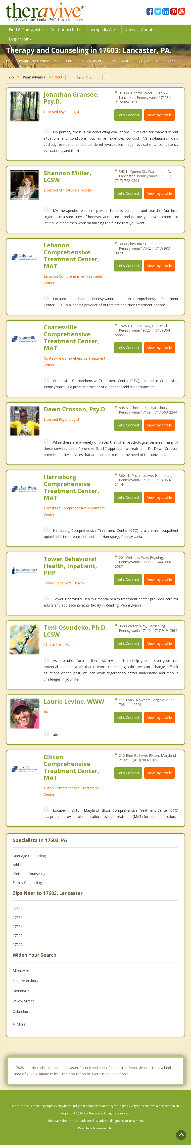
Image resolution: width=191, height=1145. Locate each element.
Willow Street (23, 1001)
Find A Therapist (26, 29)
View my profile (159, 115)
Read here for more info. (95, 1128)
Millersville (21, 970)
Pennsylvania (34, 77)
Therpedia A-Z (102, 29)
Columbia (20, 1011)
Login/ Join (20, 39)
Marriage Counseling (29, 855)
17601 (18, 908)
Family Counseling (27, 882)
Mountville (21, 991)
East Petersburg (25, 980)
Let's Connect (128, 115)
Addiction (20, 864)
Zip (11, 77)
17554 (18, 926)
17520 (18, 935)
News (129, 29)
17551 (18, 917)
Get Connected (65, 29)
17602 (18, 944)
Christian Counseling (29, 873)
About (148, 29)
